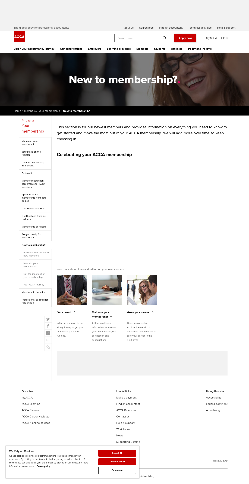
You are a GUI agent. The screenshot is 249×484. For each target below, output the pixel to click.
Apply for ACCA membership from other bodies (34, 197)
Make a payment (126, 397)
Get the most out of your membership (34, 275)
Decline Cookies (117, 461)
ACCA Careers (30, 410)
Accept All (117, 453)
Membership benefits (33, 292)
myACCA (27, 397)
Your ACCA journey (33, 284)
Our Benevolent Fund (33, 208)
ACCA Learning (31, 404)
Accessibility (213, 397)
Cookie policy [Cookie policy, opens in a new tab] (43, 466)
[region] (72, 462)
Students (159, 49)
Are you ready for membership (31, 236)
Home (17, 111)
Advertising (213, 410)
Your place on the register (31, 153)
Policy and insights (200, 49)
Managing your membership (30, 143)
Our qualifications (71, 49)
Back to (36, 126)
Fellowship (27, 173)
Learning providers (119, 49)
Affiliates (176, 49)
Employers (94, 49)
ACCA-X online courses (36, 423)
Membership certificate (34, 226)
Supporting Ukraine (128, 442)
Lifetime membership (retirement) (33, 164)
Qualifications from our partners (34, 218)
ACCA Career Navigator (36, 416)
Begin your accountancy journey (34, 49)
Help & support (125, 423)
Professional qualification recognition (35, 301)
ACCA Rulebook (126, 410)
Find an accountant (128, 404)
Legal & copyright (217, 404)
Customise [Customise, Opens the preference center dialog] (117, 470)
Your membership (49, 111)
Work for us (123, 429)
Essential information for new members (36, 254)
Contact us (123, 416)
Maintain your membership (30, 265)
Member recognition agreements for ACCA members (33, 184)
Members (142, 49)
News (119, 435)
